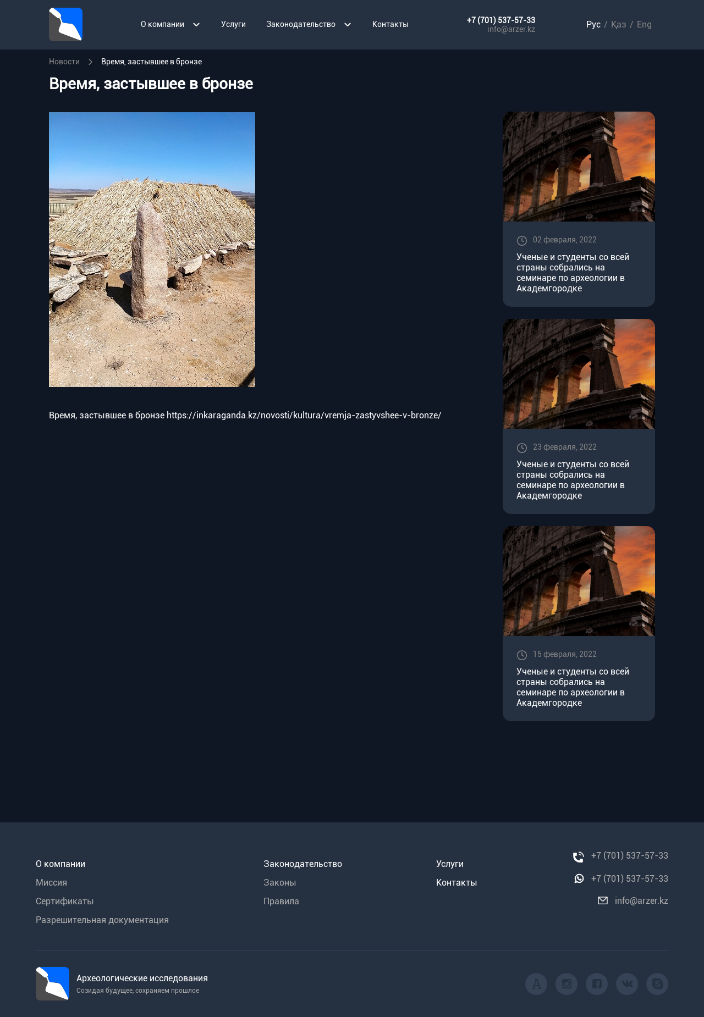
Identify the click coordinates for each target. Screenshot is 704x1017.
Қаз (618, 24)
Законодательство (309, 24)
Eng (644, 24)
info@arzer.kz (511, 29)
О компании (171, 24)
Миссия (51, 882)
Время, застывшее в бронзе (106, 415)
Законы (279, 882)
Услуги (233, 24)
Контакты (390, 24)
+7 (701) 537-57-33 (501, 20)
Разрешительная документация (102, 920)
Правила (281, 901)
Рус (593, 24)
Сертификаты (65, 901)
